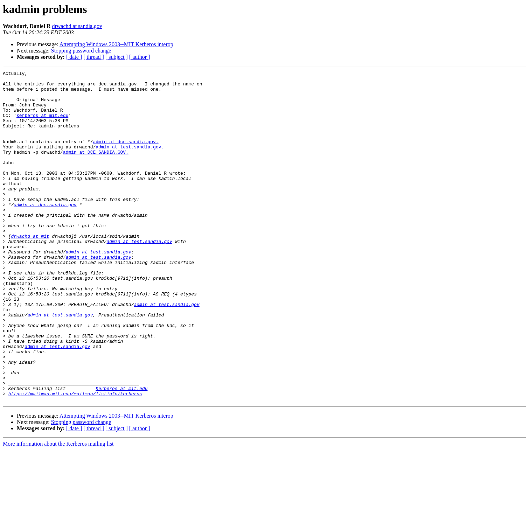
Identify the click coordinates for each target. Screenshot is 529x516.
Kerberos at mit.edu (121, 452)
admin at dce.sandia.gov (45, 232)
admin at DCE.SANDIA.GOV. (95, 169)
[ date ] (74, 57)
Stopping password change (81, 51)
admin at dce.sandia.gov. (125, 156)
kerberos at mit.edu (42, 124)
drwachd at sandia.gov (77, 26)
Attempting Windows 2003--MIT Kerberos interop (116, 44)
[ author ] (139, 57)
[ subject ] (116, 57)
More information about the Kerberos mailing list (58, 510)
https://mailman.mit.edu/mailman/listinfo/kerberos (75, 458)
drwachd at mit (30, 269)
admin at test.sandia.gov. (130, 162)
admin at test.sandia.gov (139, 276)
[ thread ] (93, 57)
